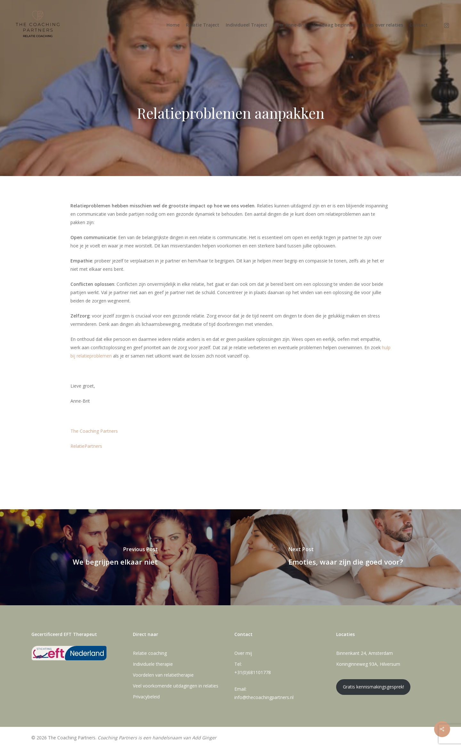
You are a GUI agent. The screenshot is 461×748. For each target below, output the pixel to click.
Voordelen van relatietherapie (163, 675)
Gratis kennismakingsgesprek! (373, 687)
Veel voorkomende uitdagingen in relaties (175, 686)
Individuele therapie (153, 664)
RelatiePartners (86, 446)
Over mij (243, 653)
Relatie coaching (150, 653)
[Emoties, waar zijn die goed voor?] (345, 557)
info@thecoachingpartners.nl (264, 697)
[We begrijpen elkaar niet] (115, 557)
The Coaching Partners (94, 431)
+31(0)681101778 (252, 672)
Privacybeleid (146, 697)
